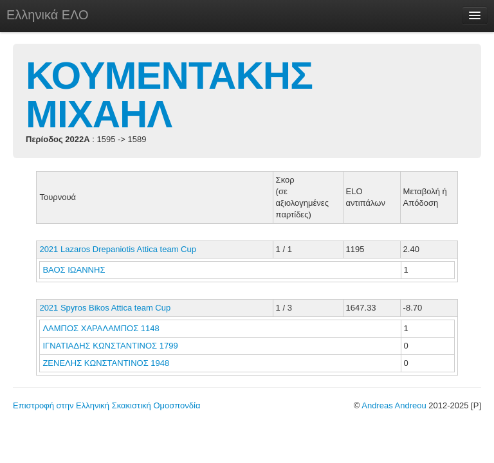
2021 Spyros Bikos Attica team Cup (104, 308)
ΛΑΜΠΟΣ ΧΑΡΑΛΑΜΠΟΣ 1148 (100, 328)
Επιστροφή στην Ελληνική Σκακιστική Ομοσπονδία (106, 405)
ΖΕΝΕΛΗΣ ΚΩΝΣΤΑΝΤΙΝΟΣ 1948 (105, 363)
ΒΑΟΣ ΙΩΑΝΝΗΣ (74, 270)
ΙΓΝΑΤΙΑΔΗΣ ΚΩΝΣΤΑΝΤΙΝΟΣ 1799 (110, 345)
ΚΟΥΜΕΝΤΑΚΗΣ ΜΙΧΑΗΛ (169, 95)
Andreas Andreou (393, 405)
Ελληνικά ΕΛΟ (47, 15)
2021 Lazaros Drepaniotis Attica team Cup (117, 249)
